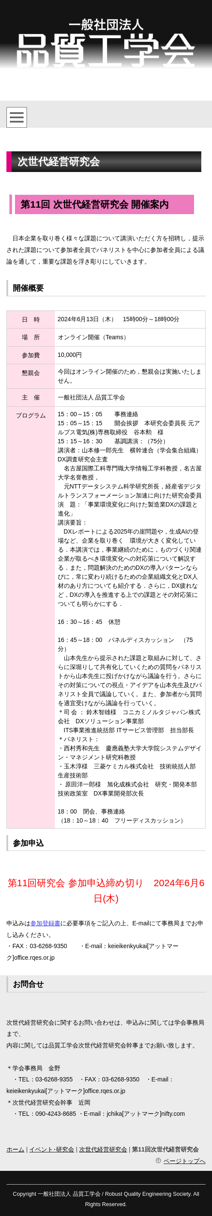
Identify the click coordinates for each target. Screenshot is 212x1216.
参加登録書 (45, 923)
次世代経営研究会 (103, 1149)
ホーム (15, 1149)
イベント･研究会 (51, 1149)
